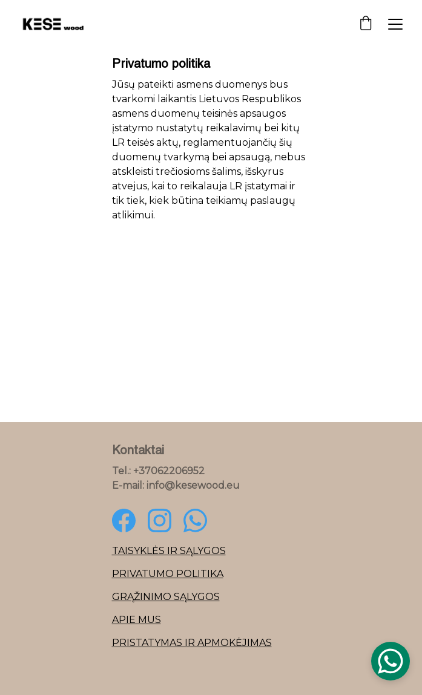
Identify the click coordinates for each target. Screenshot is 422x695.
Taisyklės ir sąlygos (169, 550)
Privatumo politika (167, 573)
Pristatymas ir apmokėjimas (192, 642)
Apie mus (136, 619)
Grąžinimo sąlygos (166, 596)
